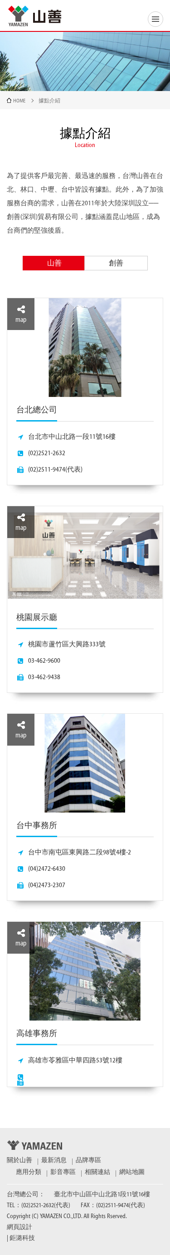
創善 (116, 263)
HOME (19, 100)
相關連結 (97, 1172)
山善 (54, 263)
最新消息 (54, 1160)
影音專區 (63, 1172)
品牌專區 (88, 1160)
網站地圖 (132, 1172)
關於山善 (19, 1160)
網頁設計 (19, 1227)
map (20, 314)
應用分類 (28, 1172)
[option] (85, 703)
